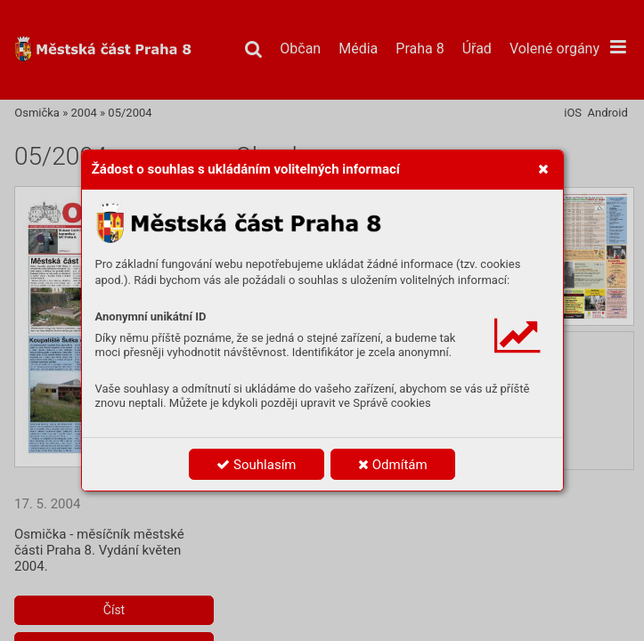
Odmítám (393, 465)
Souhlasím (256, 465)
